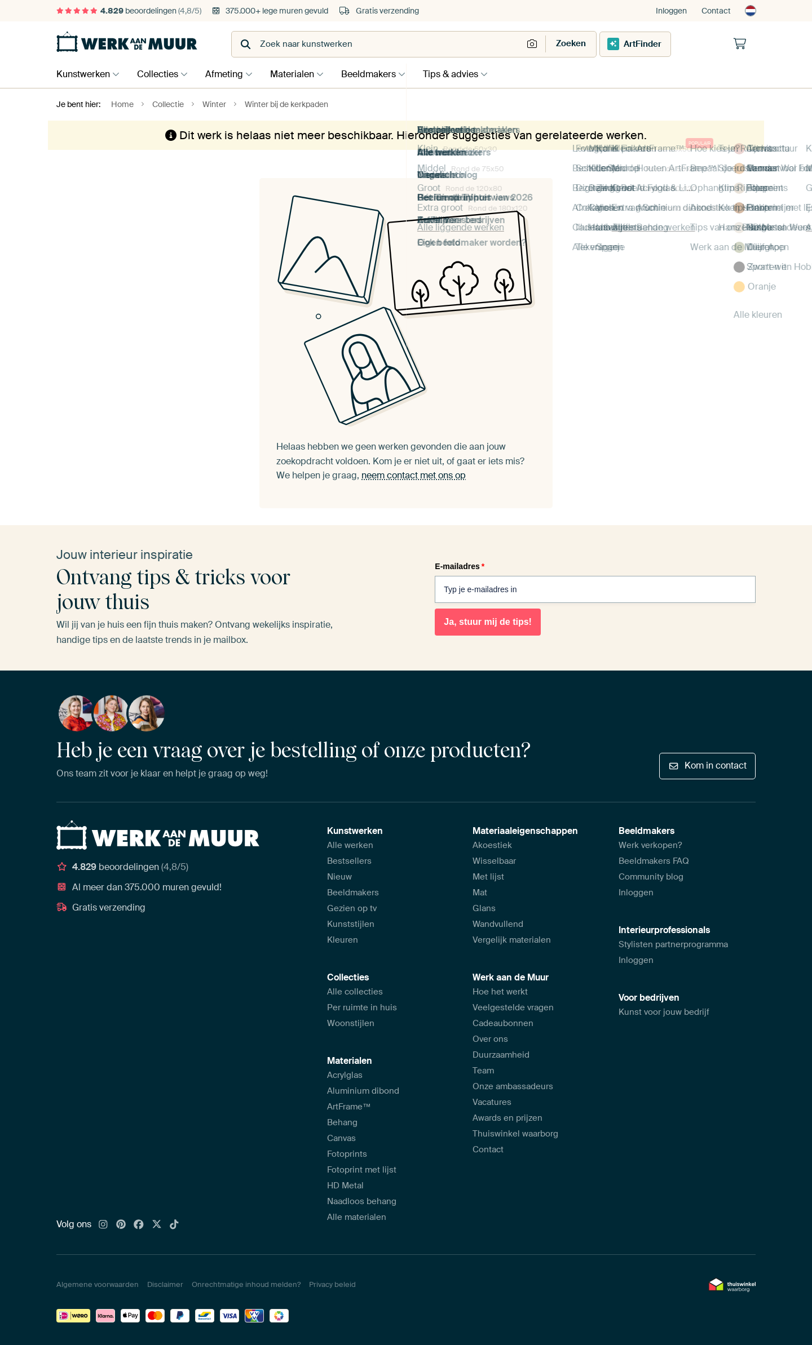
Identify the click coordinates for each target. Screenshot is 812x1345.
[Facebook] (139, 1225)
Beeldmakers (379, 74)
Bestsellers (349, 861)
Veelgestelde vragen (513, 1007)
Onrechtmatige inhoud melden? (246, 1284)
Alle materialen (356, 1217)
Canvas (341, 1138)
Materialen (301, 74)
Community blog (651, 876)
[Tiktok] (174, 1225)
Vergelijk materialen (512, 940)
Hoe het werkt (500, 991)
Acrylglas (345, 1075)
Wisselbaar (494, 861)
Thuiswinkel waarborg (515, 1133)
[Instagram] (103, 1225)
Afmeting (230, 74)
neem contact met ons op (413, 475)
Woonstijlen (350, 1023)
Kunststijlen (350, 924)
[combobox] (378, 44)
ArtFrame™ (349, 1106)
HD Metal (345, 1185)
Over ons (490, 1039)
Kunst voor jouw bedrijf (664, 1012)
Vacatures (492, 1102)
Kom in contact (707, 765)
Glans (484, 908)
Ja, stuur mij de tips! (488, 622)
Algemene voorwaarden (97, 1284)
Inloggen (671, 11)
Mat (480, 892)
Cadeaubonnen (503, 1023)
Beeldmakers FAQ (654, 861)
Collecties (160, 74)
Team (483, 1070)
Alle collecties (355, 991)
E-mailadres (459, 566)
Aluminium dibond (363, 1091)
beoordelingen (128, 11)
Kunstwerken (83, 74)
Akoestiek (492, 845)
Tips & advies (464, 74)
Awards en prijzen (507, 1118)
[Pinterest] (121, 1225)
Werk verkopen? (650, 845)
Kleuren (342, 940)
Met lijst (488, 876)
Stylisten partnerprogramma (673, 944)
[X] (157, 1225)
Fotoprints (347, 1154)
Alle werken (350, 845)
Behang (342, 1122)
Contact (716, 11)
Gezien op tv (352, 908)
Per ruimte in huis (362, 1007)
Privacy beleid (332, 1284)
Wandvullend (498, 924)
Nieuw (339, 876)
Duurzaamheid (501, 1054)
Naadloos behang (361, 1201)
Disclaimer (165, 1284)
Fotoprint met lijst (361, 1169)
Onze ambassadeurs (513, 1086)
